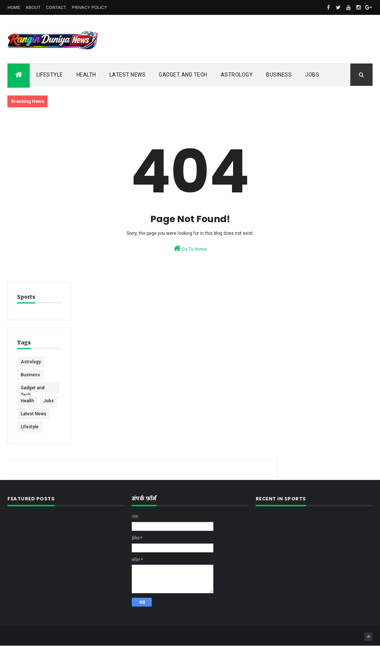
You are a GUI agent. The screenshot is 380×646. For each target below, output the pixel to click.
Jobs (312, 75)
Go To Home (190, 248)
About (33, 7)
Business (279, 75)
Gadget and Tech (183, 75)
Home (13, 7)
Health (86, 75)
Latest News (127, 75)
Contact (56, 7)
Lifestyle (49, 75)
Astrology (237, 75)
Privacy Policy (89, 7)
